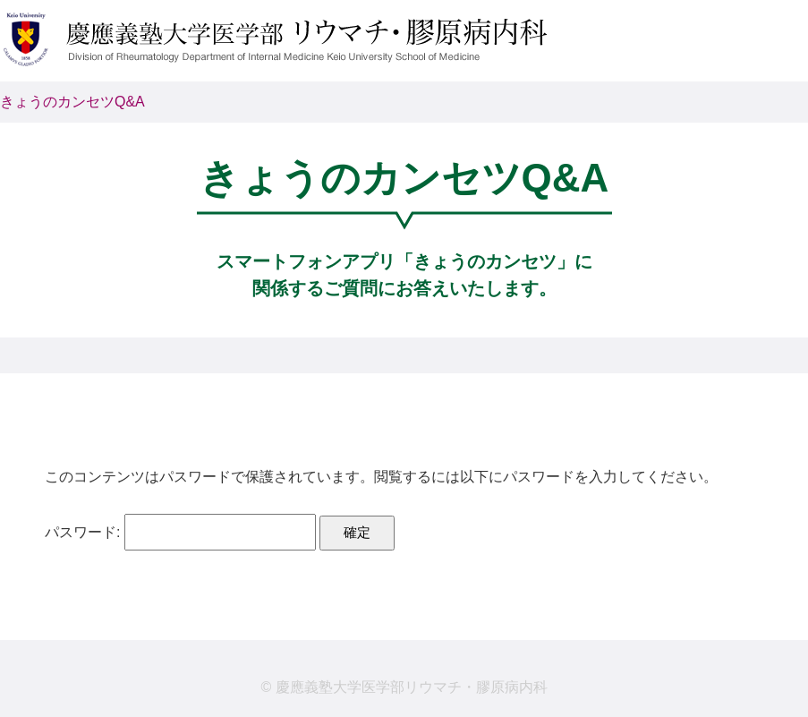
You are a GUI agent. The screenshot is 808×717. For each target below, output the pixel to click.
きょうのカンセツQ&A (72, 101)
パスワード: (180, 532)
